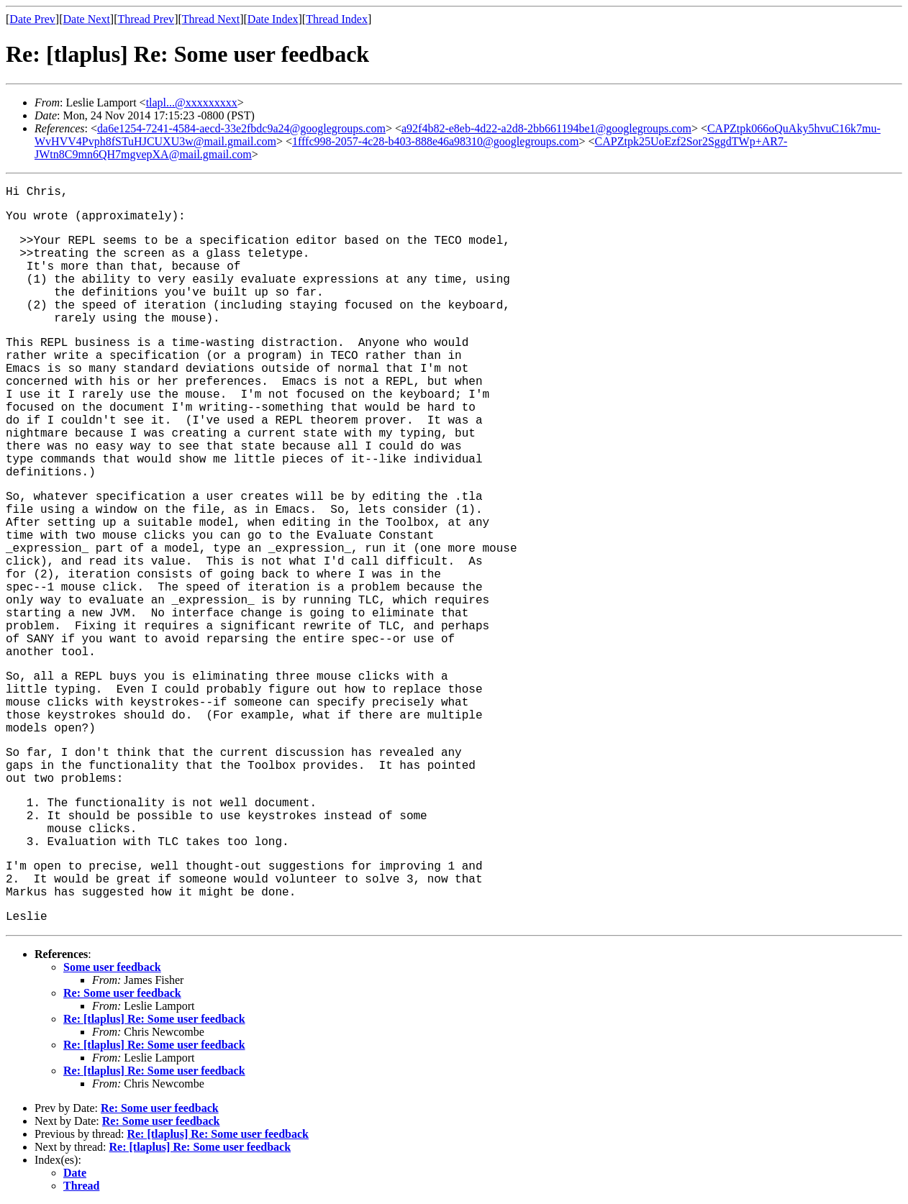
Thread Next (211, 19)
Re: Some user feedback (122, 993)
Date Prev (32, 19)
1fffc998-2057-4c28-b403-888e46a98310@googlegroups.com (435, 141)
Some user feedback (112, 967)
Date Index (273, 19)
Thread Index (337, 19)
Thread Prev (145, 19)
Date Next (86, 19)
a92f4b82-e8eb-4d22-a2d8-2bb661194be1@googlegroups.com (546, 128)
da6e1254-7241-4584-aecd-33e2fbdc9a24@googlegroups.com (241, 128)
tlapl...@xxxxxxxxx (191, 102)
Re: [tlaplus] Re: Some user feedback (154, 1019)
